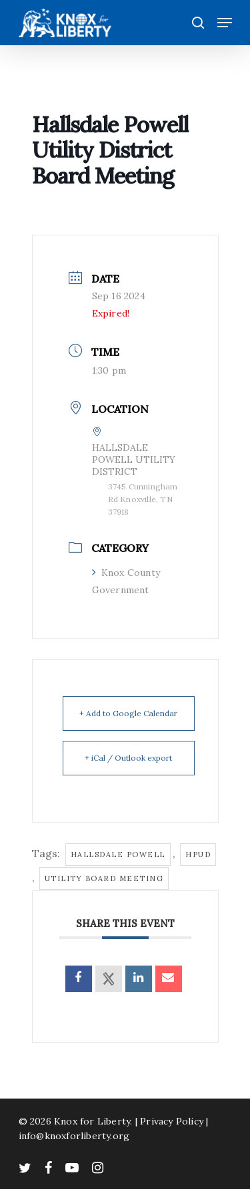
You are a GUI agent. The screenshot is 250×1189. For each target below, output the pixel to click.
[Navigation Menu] (224, 22)
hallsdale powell (118, 854)
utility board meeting (104, 878)
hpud (198, 854)
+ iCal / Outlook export (128, 758)
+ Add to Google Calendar (128, 713)
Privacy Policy (171, 1121)
